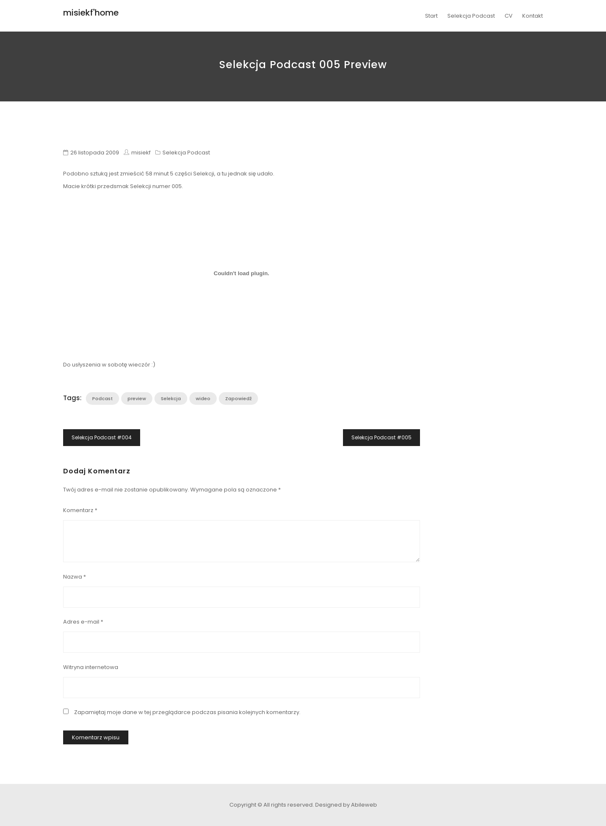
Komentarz (80, 510)
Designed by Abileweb (346, 805)
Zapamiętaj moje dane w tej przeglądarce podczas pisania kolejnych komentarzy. (187, 712)
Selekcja (171, 398)
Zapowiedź (238, 398)
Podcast (102, 398)
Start (431, 16)
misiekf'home (91, 13)
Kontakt (532, 16)
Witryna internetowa (90, 667)
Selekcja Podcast (471, 16)
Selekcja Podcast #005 (381, 437)
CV (509, 16)
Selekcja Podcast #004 (102, 437)
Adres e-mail (83, 622)
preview (137, 398)
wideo (203, 398)
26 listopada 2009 (94, 153)
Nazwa (74, 577)
